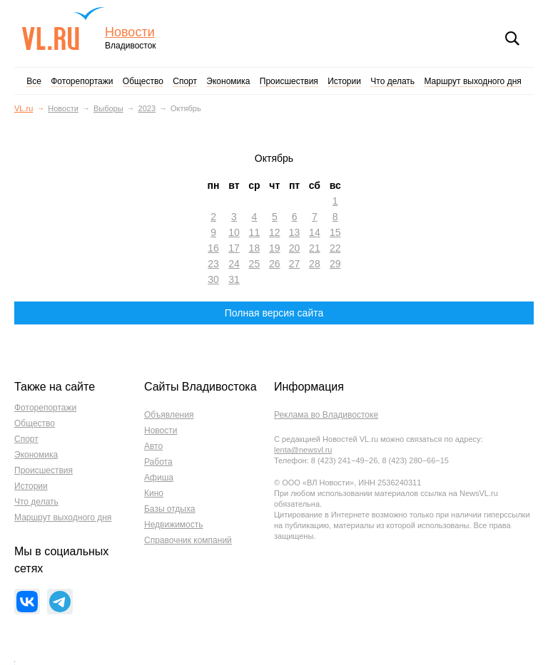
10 (234, 232)
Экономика (228, 81)
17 (234, 248)
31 (234, 279)
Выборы (108, 108)
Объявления (168, 415)
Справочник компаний (188, 540)
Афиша (158, 478)
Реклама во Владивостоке (326, 415)
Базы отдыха (170, 509)
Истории (344, 81)
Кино (153, 493)
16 (213, 248)
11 (254, 232)
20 (294, 248)
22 (335, 248)
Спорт (185, 81)
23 (213, 263)
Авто (153, 446)
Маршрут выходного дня (472, 81)
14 (314, 232)
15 (335, 232)
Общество (143, 81)
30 (213, 279)
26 (274, 263)
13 (294, 232)
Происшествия (289, 81)
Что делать (392, 81)
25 (254, 263)
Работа (158, 462)
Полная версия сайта (274, 313)
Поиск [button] (512, 38)
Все (33, 81)
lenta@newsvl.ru (303, 449)
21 (314, 248)
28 (314, 263)
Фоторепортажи (82, 81)
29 (335, 263)
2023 (147, 108)
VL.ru (63, 28)
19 (274, 248)
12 (274, 232)
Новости (130, 32)
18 (254, 248)
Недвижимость (173, 525)
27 (294, 263)
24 (234, 263)
